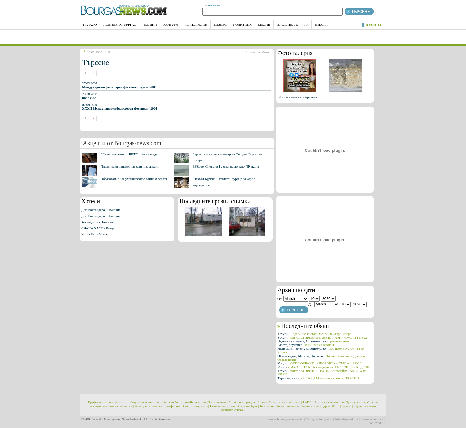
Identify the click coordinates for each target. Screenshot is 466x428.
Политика (242, 24)
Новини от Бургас (119, 24)
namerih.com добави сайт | (286, 419)
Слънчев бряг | (248, 406)
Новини (150, 24)
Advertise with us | (347, 419)
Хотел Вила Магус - (95, 234)
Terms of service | (373, 419)
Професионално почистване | (109, 402)
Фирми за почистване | (146, 402)
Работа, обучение (305, 345)
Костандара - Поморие (97, 222)
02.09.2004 (119, 106)
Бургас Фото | (331, 406)
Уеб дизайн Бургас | (320, 419)
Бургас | (347, 406)
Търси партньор (318, 378)
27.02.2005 (119, 85)
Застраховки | (218, 402)
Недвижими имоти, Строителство (313, 341)
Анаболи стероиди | (242, 402)
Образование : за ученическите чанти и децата (134, 179)
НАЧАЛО (90, 24)
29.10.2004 (89, 95)
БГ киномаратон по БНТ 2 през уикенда (129, 154)
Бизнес (220, 24)
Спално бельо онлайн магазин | (280, 402)
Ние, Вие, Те (287, 24)
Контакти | (377, 423)
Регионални (196, 24)
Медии (264, 24)
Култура (170, 24)
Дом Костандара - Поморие (100, 210)
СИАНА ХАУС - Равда (97, 228)
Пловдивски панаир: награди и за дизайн (130, 166)
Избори (321, 24)
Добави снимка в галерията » (298, 97)
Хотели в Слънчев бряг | (303, 406)
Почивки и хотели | (223, 406)
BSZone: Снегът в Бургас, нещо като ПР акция (226, 166)
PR (306, 24)
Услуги (314, 334)
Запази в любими (257, 52)
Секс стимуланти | (196, 406)
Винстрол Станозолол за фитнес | (158, 406)
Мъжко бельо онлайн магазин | (185, 402)
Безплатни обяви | (272, 406)
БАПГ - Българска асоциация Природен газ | (334, 402)
